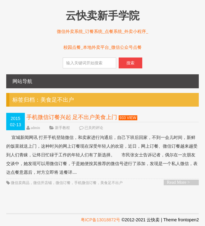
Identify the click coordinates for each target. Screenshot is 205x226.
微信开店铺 (42, 183)
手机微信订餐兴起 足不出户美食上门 (71, 117)
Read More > (178, 182)
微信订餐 (63, 183)
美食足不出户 (111, 183)
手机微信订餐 (85, 183)
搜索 (130, 63)
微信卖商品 (20, 183)
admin (35, 128)
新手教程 (62, 128)
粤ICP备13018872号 (101, 219)
